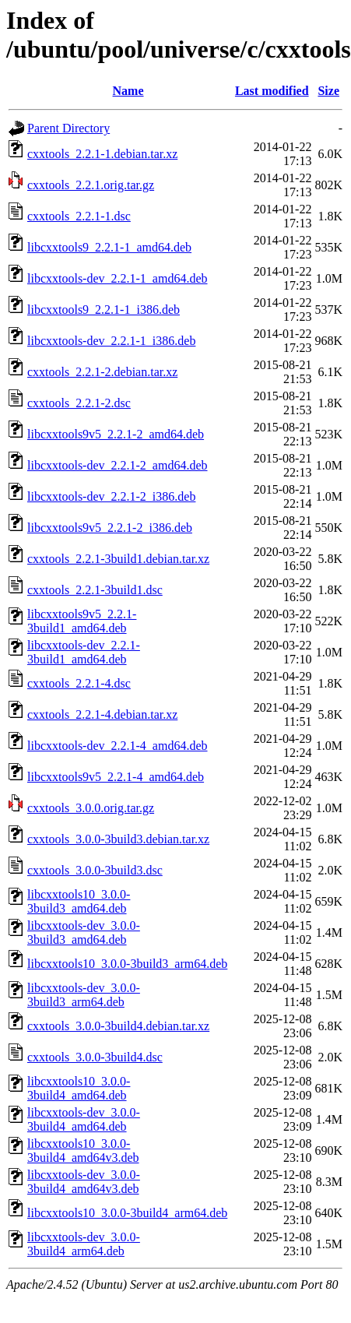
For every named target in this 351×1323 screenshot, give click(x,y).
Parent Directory (68, 128)
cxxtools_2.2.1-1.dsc (79, 216)
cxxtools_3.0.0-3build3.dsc (95, 870)
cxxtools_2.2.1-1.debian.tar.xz (102, 153)
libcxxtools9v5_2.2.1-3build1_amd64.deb (81, 621)
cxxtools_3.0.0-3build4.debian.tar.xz (118, 1026)
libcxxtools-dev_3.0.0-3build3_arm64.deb (83, 994)
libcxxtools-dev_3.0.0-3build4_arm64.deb (83, 1244)
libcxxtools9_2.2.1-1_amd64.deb (109, 247)
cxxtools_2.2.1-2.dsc (79, 403)
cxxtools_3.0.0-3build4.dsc (95, 1057)
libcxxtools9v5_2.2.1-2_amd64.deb (115, 434)
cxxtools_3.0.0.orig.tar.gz (90, 808)
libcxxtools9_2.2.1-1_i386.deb (103, 309)
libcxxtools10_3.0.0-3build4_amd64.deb (78, 1088)
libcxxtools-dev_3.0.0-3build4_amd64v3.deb (83, 1181)
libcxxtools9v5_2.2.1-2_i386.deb (109, 527)
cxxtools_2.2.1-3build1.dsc (95, 589)
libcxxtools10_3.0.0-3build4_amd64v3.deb (83, 1150)
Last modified (272, 90)
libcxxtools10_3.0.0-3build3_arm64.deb (127, 963)
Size (328, 90)
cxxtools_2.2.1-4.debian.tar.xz (102, 714)
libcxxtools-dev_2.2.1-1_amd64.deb (117, 278)
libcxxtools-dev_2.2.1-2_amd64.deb (117, 465)
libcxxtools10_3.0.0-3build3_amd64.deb (78, 901)
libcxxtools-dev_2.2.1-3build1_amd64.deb (83, 652)
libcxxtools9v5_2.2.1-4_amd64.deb (115, 776)
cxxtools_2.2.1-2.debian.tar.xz (102, 371)
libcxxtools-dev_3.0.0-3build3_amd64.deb (83, 932)
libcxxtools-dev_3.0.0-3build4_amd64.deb (83, 1119)
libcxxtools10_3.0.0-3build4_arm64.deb (127, 1212)
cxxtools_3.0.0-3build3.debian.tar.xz (118, 839)
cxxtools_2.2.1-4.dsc (79, 683)
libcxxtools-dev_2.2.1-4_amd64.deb (117, 745)
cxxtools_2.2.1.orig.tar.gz (90, 185)
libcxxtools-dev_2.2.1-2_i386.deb (111, 496)
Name (128, 90)
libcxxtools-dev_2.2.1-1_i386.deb (111, 340)
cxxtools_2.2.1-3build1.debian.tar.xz (118, 558)
